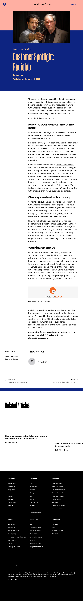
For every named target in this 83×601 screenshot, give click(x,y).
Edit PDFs (55, 502)
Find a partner (34, 550)
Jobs (53, 527)
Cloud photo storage (58, 489)
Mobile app (11, 486)
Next (64, 381)
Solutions (10, 496)
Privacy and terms (13, 530)
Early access (12, 502)
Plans (31, 509)
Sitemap (10, 543)
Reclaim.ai (33, 499)
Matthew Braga (66, 450)
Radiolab (32, 310)
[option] (29, 437)
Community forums (36, 537)
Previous (18, 381)
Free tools (11, 509)
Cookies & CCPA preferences (17, 537)
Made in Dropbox (11, 356)
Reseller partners (35, 543)
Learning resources (14, 547)
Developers (33, 534)
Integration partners (36, 547)
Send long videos (57, 486)
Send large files (57, 483)
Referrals (32, 540)
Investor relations (57, 530)
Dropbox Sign (34, 502)
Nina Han (19, 75)
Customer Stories (22, 49)
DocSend (32, 506)
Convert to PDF (57, 509)
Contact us (11, 527)
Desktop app (12, 483)
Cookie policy (12, 534)
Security (10, 499)
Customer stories (35, 527)
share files (52, 176)
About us (55, 524)
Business (32, 489)
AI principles (11, 540)
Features (10, 493)
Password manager (58, 496)
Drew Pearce (16, 442)
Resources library (35, 530)
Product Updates (35, 512)
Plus (31, 483)
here (53, 118)
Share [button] (73, 4)
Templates (11, 506)
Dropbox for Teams (64, 165)
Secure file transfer (58, 493)
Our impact (55, 534)
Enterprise (33, 493)
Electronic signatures (58, 506)
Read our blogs (12, 565)
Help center (11, 524)
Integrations (11, 489)
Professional (33, 486)
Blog (31, 524)
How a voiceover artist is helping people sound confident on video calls (30, 437)
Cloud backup (56, 499)
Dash (31, 496)
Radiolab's (60, 108)
